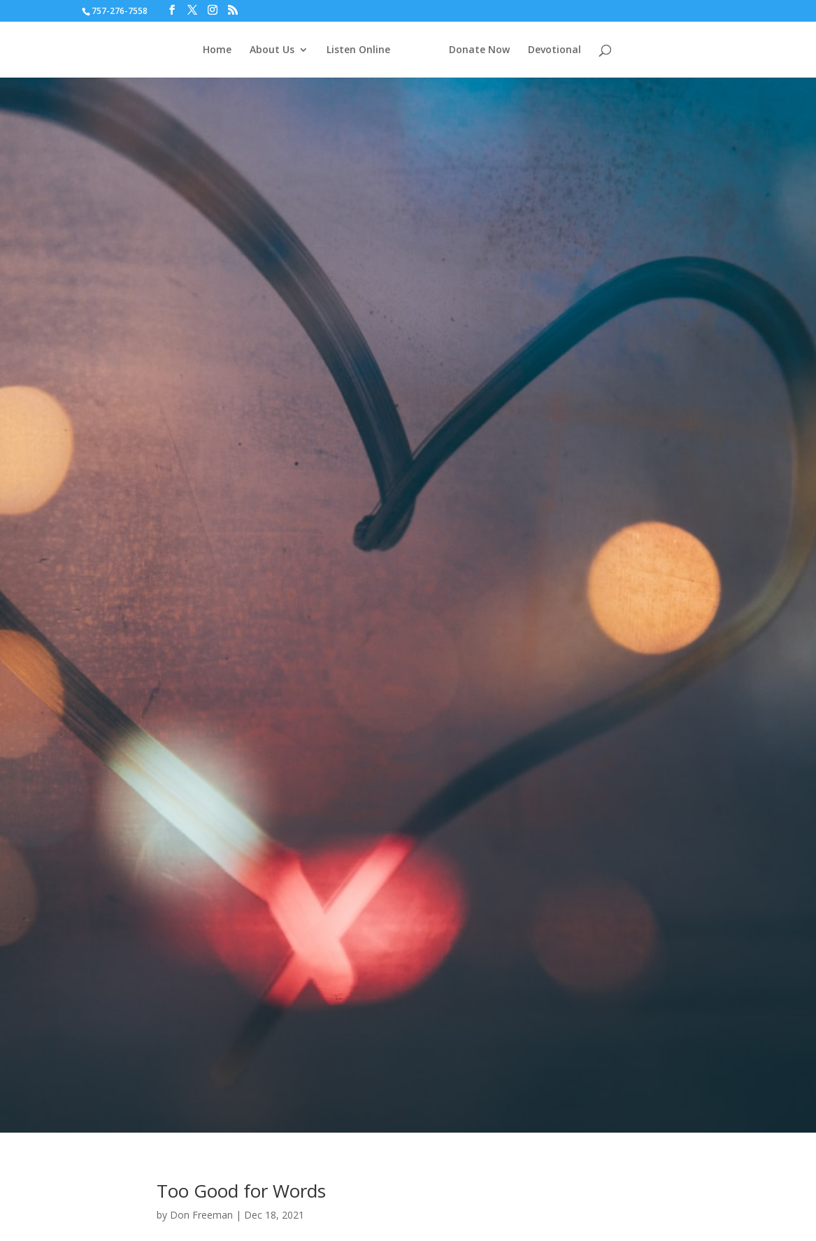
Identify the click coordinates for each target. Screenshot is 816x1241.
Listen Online (362, 50)
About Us (276, 50)
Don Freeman (201, 1214)
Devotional (550, 50)
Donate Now (475, 50)
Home (221, 50)
